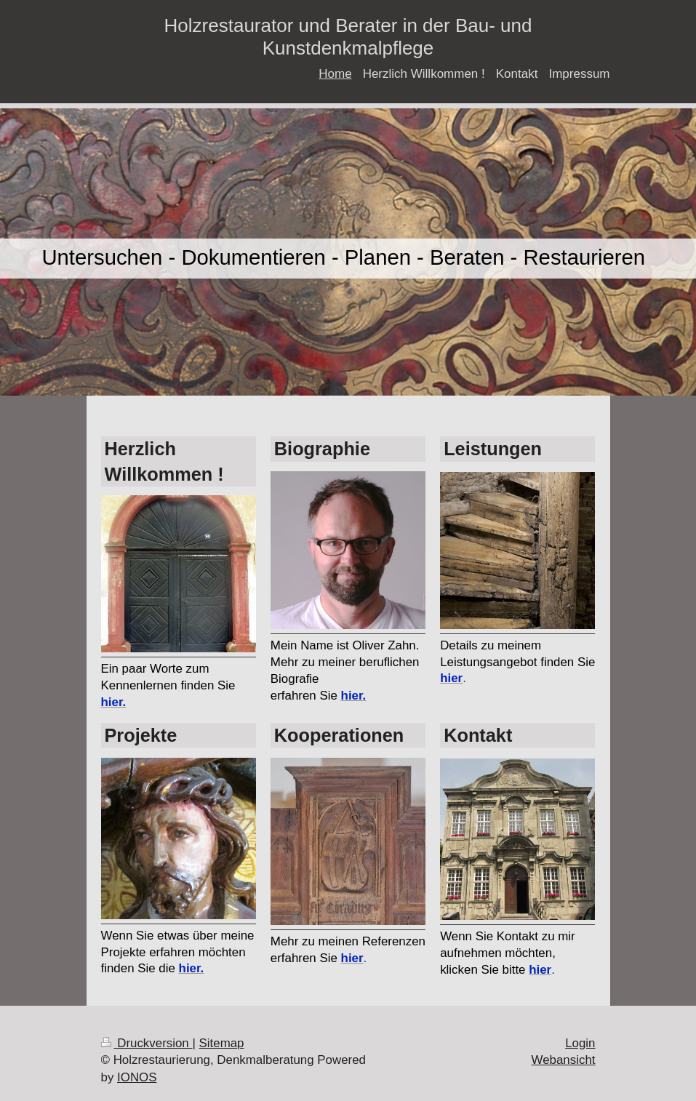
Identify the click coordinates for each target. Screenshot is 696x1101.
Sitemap (221, 1043)
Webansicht (564, 1060)
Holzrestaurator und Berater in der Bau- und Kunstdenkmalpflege (348, 37)
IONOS (136, 1077)
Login (580, 1043)
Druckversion (147, 1043)
